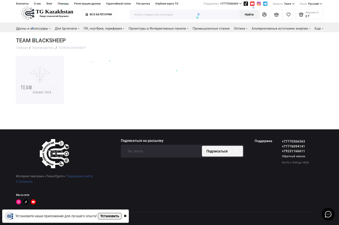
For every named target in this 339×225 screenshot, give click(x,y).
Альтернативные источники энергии (281, 28)
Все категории (99, 14)
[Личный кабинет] (264, 14)
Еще (319, 28)
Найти (249, 14)
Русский (311, 4)
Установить (109, 216)
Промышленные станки (211, 28)
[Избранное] (288, 14)
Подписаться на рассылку (142, 141)
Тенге (284, 4)
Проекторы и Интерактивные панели (158, 28)
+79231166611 (293, 151)
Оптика (240, 28)
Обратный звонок (293, 156)
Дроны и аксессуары (33, 28)
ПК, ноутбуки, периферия (104, 28)
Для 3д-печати (67, 28)
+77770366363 (293, 141)
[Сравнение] (276, 14)
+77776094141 (293, 146)
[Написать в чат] (328, 214)
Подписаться (222, 151)
